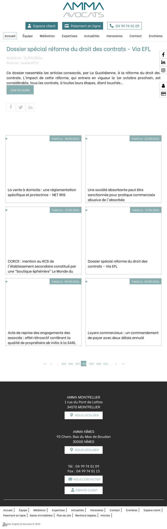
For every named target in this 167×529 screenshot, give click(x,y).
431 (105, 363)
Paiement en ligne (86, 25)
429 (91, 363)
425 (63, 363)
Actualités (91, 35)
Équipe (28, 35)
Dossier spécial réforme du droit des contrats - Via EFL (117, 263)
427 (77, 363)
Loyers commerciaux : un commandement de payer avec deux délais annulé (123, 335)
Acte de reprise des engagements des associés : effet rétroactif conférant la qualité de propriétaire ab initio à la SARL (42, 337)
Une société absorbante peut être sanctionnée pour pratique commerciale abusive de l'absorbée (121, 194)
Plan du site (64, 515)
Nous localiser (87, 415)
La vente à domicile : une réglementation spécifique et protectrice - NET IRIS (42, 192)
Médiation (47, 35)
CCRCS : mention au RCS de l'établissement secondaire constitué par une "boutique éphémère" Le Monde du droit (42, 268)
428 (84, 363)
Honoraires (114, 35)
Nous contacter (86, 479)
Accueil (10, 35)
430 (98, 363)
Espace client (44, 25)
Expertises (69, 35)
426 (70, 363)
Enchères (155, 35)
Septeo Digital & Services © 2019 (21, 524)
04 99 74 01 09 (127, 25)
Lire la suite (20, 89)
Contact (136, 35)
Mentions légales (85, 515)
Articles (105, 515)
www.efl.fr (30, 62)
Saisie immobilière (41, 515)
